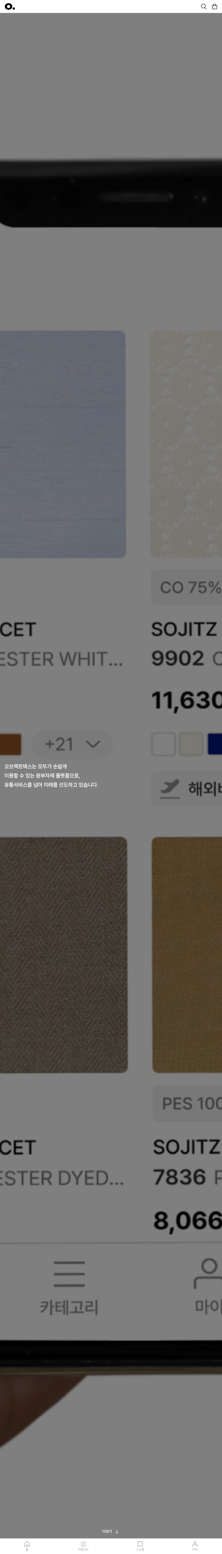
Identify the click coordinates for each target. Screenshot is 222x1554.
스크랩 (140, 1546)
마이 (195, 1546)
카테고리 (83, 1546)
